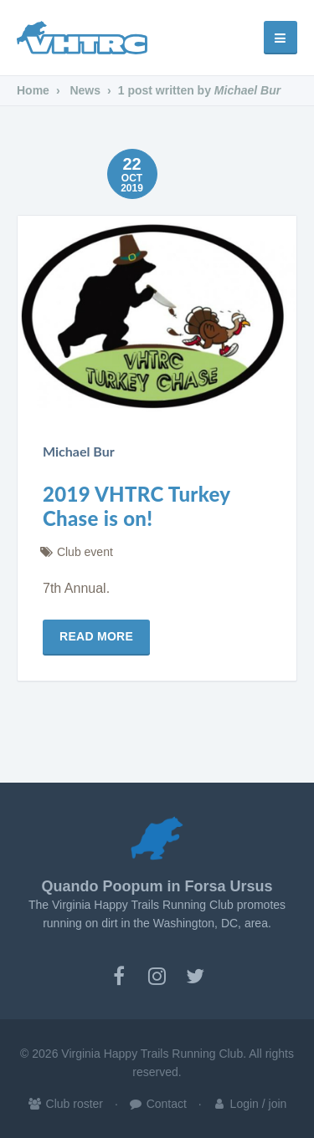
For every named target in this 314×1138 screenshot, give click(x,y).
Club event (85, 552)
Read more (96, 636)
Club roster (65, 1103)
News (84, 90)
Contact (157, 1103)
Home (33, 90)
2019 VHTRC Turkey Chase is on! (136, 506)
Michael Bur (79, 451)
